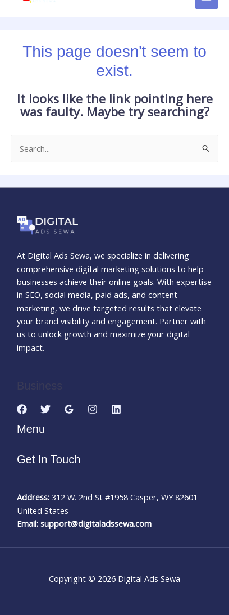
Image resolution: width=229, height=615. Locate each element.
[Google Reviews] (69, 409)
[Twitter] (45, 409)
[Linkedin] (116, 409)
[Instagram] (93, 409)
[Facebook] (22, 409)
